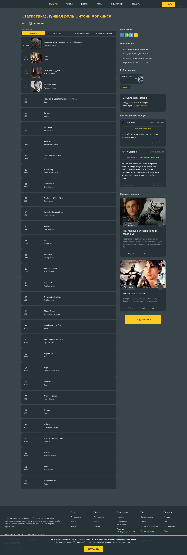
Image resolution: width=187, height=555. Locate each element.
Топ (142, 512)
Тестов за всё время (149, 526)
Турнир (167, 517)
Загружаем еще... (144, 319)
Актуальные (99, 517)
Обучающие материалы (122, 523)
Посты (84, 4)
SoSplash (131, 123)
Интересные (76, 517)
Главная (53, 4)
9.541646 (131, 254)
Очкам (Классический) (80, 33)
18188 (144, 254)
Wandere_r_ (132, 152)
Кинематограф (127, 76)
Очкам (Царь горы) (104, 33)
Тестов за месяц (147, 531)
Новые (73, 522)
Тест (166, 522)
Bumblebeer (36, 23)
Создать (136, 4)
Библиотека (117, 4)
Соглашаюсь (93, 549)
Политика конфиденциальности (126, 530)
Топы (99, 4)
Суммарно (33, 33)
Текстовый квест (171, 526)
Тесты (69, 4)
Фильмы (124, 87)
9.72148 (130, 308)
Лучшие (74, 526)
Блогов (143, 522)
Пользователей (147, 517)
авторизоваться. (140, 105)
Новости (120, 517)
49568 (143, 308)
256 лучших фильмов (134, 293)
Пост (166, 531)
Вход (170, 4)
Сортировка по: (27, 29)
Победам (57, 33)
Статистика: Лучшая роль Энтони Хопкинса (66, 16)
